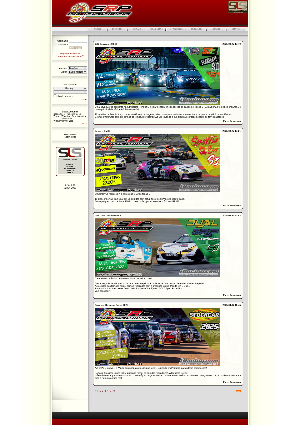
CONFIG (235, 29)
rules (84, 99)
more (84, 123)
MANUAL (70, 164)
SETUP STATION (69, 160)
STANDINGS (176, 29)
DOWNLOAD (70, 168)
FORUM (69, 166)
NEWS (97, 29)
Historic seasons (64, 96)
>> (114, 391)
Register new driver (70, 53)
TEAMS (137, 29)
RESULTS (196, 29)
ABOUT (70, 173)
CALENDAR (156, 29)
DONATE (70, 171)
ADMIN (216, 29)
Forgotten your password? (70, 56)
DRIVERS (117, 29)
